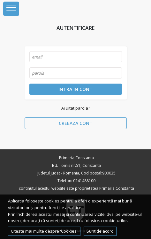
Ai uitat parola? (75, 108)
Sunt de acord (100, 231)
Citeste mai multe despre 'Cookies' (44, 231)
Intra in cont (75, 89)
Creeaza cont (76, 123)
